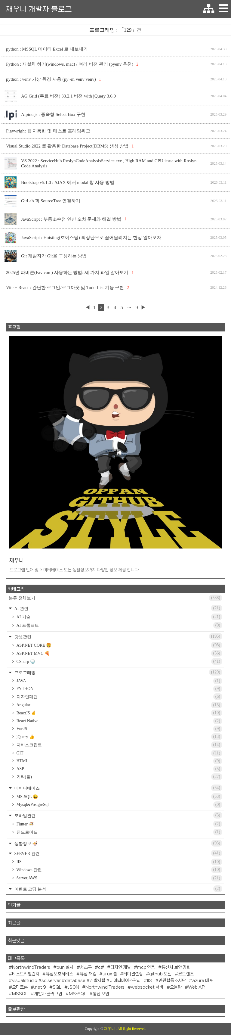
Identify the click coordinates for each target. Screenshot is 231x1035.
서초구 (86, 967)
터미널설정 (133, 973)
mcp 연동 (146, 967)
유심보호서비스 (59, 973)
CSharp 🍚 (118, 661)
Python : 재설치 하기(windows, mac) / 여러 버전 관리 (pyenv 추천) (69, 64)
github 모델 (160, 973)
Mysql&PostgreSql (118, 804)
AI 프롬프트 (118, 625)
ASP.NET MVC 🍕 (118, 653)
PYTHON (118, 688)
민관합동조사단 (172, 980)
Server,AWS (118, 878)
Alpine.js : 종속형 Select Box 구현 (53, 114)
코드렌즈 (186, 973)
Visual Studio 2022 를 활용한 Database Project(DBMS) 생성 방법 (67, 146)
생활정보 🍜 (117, 843)
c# (101, 967)
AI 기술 (118, 617)
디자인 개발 (120, 967)
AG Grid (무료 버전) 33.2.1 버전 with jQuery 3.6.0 (68, 96)
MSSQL (20, 993)
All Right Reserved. (132, 1029)
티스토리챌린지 (25, 973)
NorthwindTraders (31, 967)
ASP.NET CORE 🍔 (118, 645)
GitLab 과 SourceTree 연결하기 (50, 200)
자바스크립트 (118, 744)
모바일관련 (117, 815)
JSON (73, 987)
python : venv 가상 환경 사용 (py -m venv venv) (51, 79)
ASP (118, 769)
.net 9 (40, 987)
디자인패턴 (118, 696)
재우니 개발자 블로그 (39, 9)
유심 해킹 (88, 973)
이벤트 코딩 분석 (117, 888)
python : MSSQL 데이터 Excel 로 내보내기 (47, 49)
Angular (118, 705)
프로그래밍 (117, 672)
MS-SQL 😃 (118, 796)
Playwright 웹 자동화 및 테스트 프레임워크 (48, 131)
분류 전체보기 (115, 598)
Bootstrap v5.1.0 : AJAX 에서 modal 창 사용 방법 (67, 182)
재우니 (110, 1029)
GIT (118, 753)
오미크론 (20, 987)
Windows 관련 (118, 869)
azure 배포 (202, 980)
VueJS (118, 729)
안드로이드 (118, 832)
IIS (118, 862)
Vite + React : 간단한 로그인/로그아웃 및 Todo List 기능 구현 (65, 287)
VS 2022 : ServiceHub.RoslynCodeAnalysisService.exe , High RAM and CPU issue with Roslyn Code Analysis (108, 163)
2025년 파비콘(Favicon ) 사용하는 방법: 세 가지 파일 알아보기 (67, 272)
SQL (57, 987)
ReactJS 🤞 (118, 713)
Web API (196, 987)
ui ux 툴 (110, 973)
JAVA (118, 681)
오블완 (176, 987)
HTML (118, 761)
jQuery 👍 (118, 736)
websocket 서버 (147, 987)
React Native (118, 721)
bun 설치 (65, 967)
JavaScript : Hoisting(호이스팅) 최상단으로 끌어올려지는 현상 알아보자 (91, 237)
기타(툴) (118, 776)
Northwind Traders (105, 987)
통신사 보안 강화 (176, 967)
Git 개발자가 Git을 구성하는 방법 (54, 255)
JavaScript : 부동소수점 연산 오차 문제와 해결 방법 (71, 219)
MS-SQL (77, 993)
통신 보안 (101, 993)
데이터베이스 (117, 788)
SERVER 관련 (117, 853)
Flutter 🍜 (118, 824)
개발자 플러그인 (48, 993)
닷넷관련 (117, 636)
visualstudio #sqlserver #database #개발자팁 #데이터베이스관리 (76, 980)
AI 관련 (117, 608)
